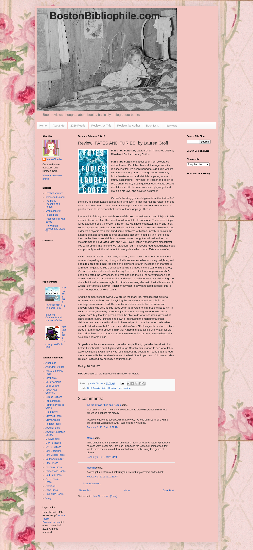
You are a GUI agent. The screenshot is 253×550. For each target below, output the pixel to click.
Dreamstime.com (51, 522)
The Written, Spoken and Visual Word (55, 228)
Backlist (96, 388)
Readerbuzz (51, 215)
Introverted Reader (55, 197)
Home (43, 125)
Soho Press (51, 490)
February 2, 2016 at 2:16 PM (102, 457)
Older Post (168, 490)
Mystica (91, 467)
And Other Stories (54, 367)
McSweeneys (52, 439)
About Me (58, 125)
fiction (104, 388)
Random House (115, 388)
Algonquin (50, 363)
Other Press (51, 463)
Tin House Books (54, 494)
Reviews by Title (101, 125)
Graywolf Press (53, 416)
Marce (90, 438)
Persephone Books (55, 471)
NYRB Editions (53, 447)
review (127, 388)
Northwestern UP (54, 459)
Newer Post (85, 490)
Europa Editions (53, 397)
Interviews (171, 125)
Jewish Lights (52, 428)
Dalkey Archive (53, 382)
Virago (48, 498)
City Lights (51, 378)
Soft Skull (50, 486)
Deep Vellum (52, 386)
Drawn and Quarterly (51, 391)
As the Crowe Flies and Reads (104, 405)
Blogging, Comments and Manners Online (53, 317)
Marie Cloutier (54, 159)
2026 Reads (77, 125)
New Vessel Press (55, 455)
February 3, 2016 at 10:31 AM (102, 476)
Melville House (53, 442)
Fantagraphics (52, 401)
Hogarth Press (53, 423)
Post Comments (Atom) (105, 496)
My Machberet (52, 211)
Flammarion (51, 411)
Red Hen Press (53, 475)
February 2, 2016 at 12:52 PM (102, 427)
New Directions (53, 451)
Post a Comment (92, 483)
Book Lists (152, 125)
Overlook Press (53, 467)
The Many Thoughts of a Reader (52, 204)
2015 (89, 388)
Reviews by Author (128, 125)
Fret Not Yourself (54, 193)
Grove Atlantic (52, 420)
